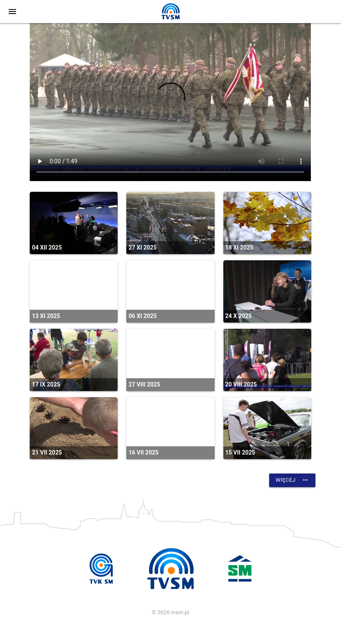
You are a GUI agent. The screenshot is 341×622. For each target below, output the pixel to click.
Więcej (292, 480)
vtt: (170, 102)
